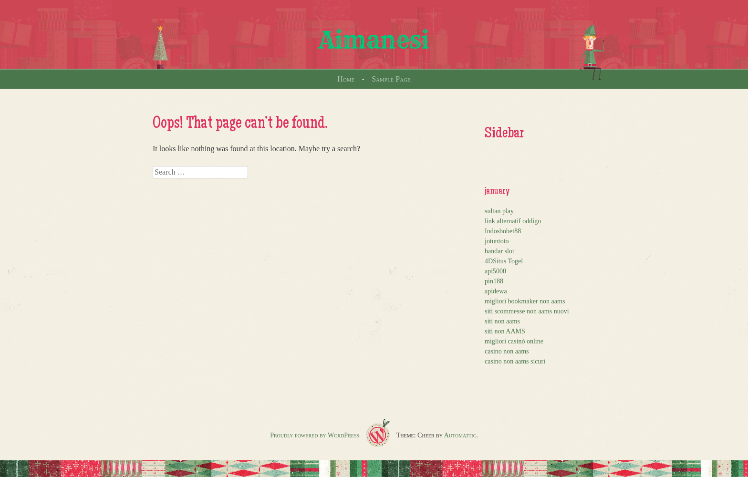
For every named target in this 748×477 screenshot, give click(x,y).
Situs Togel (508, 261)
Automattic (460, 435)
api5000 (495, 271)
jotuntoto (497, 241)
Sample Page (391, 79)
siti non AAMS (505, 331)
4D (489, 261)
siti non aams (502, 321)
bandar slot (499, 251)
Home (345, 79)
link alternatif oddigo (513, 221)
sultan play (499, 211)
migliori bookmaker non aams (525, 301)
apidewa (496, 291)
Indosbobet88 (503, 231)
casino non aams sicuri (515, 361)
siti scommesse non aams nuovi (527, 311)
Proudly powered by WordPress (314, 435)
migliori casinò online (514, 341)
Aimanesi (374, 40)
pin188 (494, 281)
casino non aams (507, 351)
